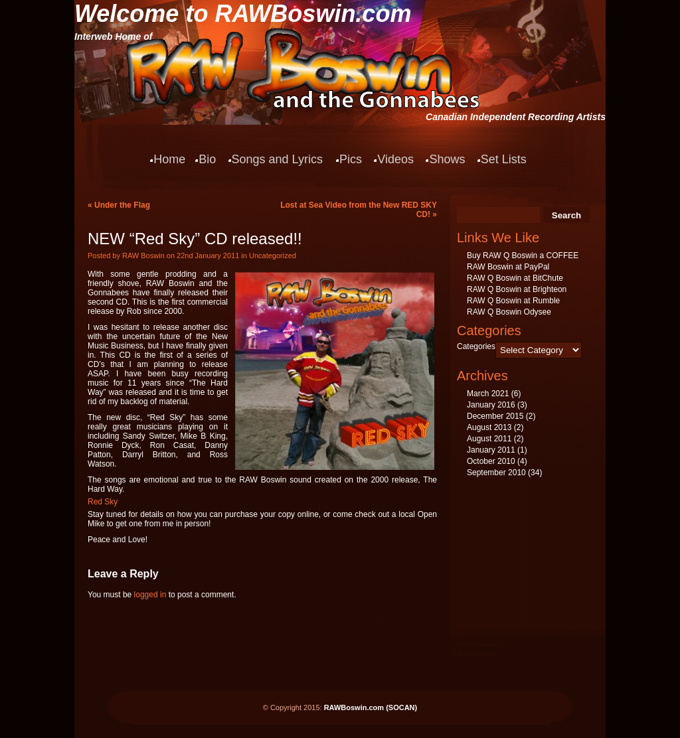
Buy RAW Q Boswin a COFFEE (522, 255)
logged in (150, 594)
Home (169, 159)
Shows (447, 159)
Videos (395, 159)
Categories (476, 346)
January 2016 (491, 404)
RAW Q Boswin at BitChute (515, 278)
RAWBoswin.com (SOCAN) (371, 707)
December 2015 (495, 416)
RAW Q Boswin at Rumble (513, 300)
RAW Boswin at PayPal (508, 266)
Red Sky (103, 501)
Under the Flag (122, 205)
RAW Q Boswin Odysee (509, 312)
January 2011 (491, 450)
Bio (207, 159)
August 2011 (489, 438)
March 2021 (488, 393)
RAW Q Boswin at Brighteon (516, 289)
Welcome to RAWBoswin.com (242, 13)
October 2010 (491, 461)
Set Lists (504, 159)
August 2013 (489, 427)
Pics (350, 159)
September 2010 (496, 472)
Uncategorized (272, 255)
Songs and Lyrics (277, 159)
